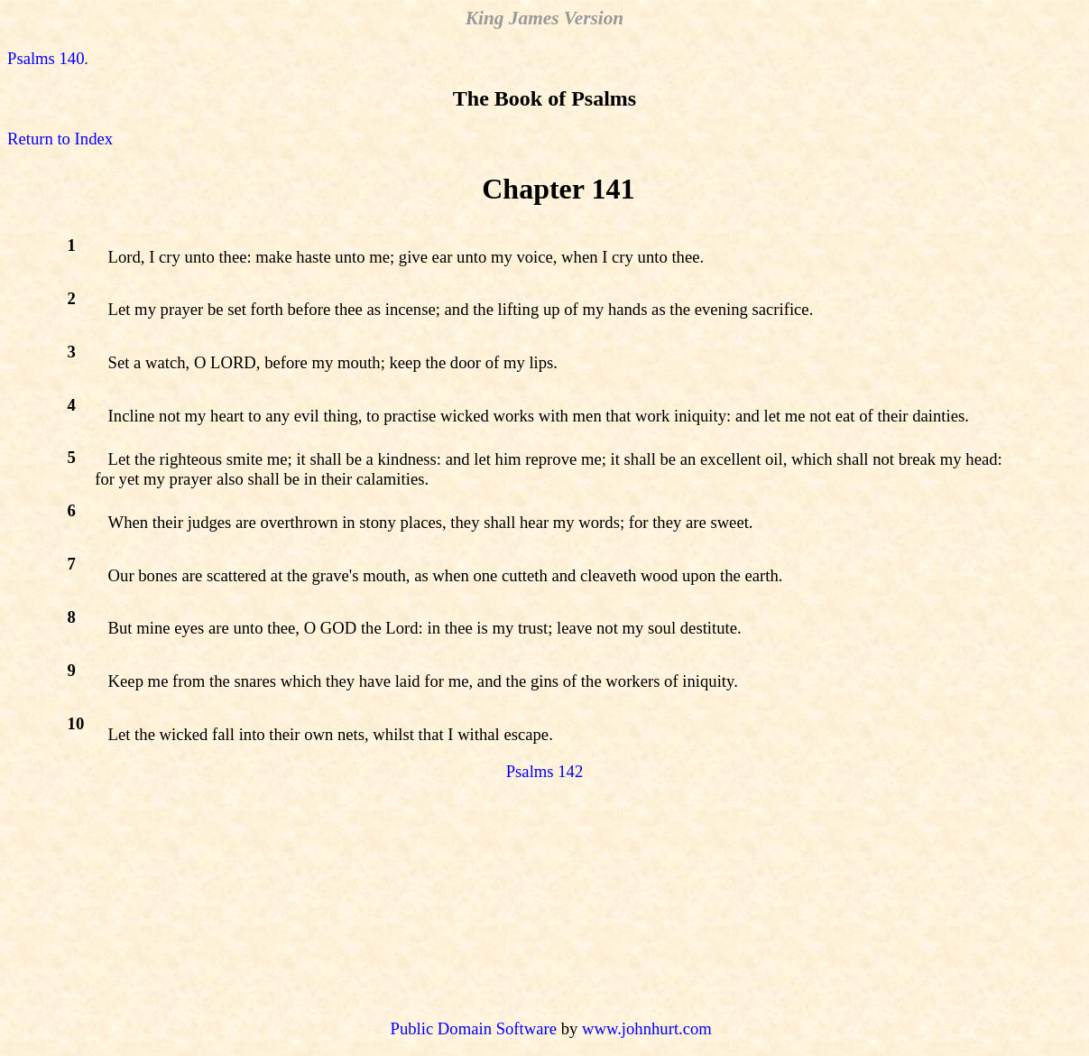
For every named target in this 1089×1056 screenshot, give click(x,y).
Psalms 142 (545, 771)
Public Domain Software (474, 1028)
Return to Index (60, 138)
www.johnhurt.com (647, 1028)
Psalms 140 (46, 58)
